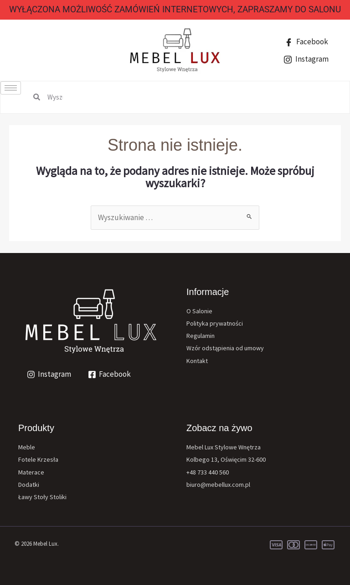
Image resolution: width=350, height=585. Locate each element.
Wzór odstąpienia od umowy (225, 348)
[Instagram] (49, 374)
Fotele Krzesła (38, 459)
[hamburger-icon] (10, 88)
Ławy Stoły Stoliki (42, 497)
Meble (26, 447)
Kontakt (197, 361)
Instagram (306, 59)
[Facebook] (109, 374)
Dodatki (28, 484)
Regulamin (200, 336)
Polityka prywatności (214, 323)
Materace (31, 472)
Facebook (306, 42)
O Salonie (199, 311)
